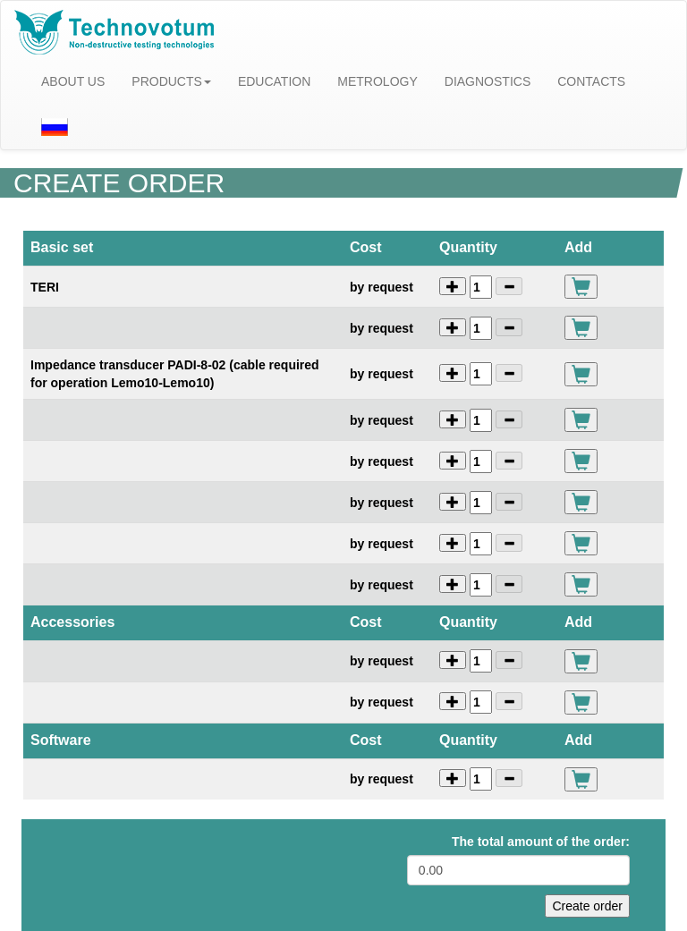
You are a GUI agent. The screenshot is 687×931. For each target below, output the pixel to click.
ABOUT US (73, 81)
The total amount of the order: (541, 841)
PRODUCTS (171, 81)
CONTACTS (591, 81)
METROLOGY (377, 81)
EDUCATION (274, 81)
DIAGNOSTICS (487, 81)
